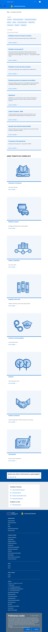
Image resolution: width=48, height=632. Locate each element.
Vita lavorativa (11, 539)
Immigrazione (23, 25)
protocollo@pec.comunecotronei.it (16, 588)
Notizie (9, 566)
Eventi (9, 576)
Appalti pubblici (11, 555)
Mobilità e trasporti (11, 541)
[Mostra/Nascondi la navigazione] (2, 5)
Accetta (36, 629)
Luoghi (9, 574)
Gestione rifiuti (31, 22)
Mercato (9, 22)
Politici (9, 526)
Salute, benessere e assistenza (14, 557)
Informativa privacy (12, 602)
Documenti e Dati (11, 530)
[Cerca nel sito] (40, 6)
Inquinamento (10, 25)
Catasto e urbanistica (12, 537)
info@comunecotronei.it (15, 587)
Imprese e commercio (12, 559)
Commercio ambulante (22, 22)
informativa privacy (26, 627)
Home (8, 12)
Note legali (10, 604)
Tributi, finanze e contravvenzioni (14, 553)
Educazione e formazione (13, 549)
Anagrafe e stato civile (12, 543)
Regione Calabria (10, 1)
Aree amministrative (12, 522)
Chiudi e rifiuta (35, 615)
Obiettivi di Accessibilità (12, 610)
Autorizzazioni (10, 545)
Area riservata (10, 608)
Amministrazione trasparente (14, 600)
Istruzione (9, 19)
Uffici (9, 524)
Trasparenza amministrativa (30, 19)
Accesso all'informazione (18, 19)
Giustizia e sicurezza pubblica (13, 547)
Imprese (14, 22)
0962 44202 (11, 585)
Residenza (17, 25)
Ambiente (10, 551)
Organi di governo (11, 520)
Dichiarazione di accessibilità (13, 606)
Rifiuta (28, 629)
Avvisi (9, 568)
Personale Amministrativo (13, 528)
